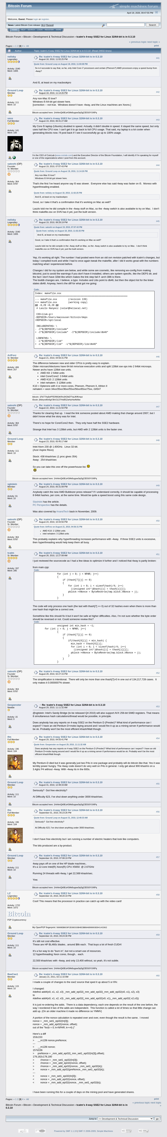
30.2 (43, 25)
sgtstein (12, 484)
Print (156, 45)
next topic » (153, 41)
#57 (158, 857)
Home (14, 30)
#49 (158, 485)
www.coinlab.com (64, 155)
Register (49, 30)
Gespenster (14, 704)
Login (40, 30)
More (58, 30)
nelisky (11, 56)
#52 (158, 673)
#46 (158, 357)
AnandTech (62, 511)
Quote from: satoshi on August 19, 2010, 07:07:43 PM (58, 227)
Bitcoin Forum (13, 36)
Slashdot (38, 501)
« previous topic (138, 41)
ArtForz (11, 355)
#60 (158, 975)
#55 (158, 784)
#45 (158, 221)
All (27, 46)
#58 (158, 895)
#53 (158, 706)
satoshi (11, 163)
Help (23, 30)
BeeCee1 (12, 974)
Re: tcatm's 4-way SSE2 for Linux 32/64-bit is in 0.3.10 (70, 56)
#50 (158, 521)
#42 (158, 92)
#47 (158, 407)
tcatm (10, 552)
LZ (9, 893)
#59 (158, 935)
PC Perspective (41, 505)
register (45, 19)
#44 (158, 165)
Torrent (50, 25)
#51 (158, 554)
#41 (158, 58)
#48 (158, 440)
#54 (158, 738)
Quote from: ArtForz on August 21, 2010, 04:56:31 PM (58, 527)
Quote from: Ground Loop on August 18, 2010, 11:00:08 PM (61, 64)
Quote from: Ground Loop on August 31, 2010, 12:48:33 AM (61, 818)
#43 (158, 120)
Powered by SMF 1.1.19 (65, 1131)
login (36, 19)
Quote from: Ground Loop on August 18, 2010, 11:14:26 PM (61, 171)
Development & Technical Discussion (53, 36)
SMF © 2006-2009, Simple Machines (96, 1131)
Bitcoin (27, 36)
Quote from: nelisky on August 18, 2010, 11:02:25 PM (58, 193)
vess (10, 118)
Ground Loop (15, 90)
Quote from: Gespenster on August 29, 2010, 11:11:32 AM (60, 744)
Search (31, 30)
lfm (9, 736)
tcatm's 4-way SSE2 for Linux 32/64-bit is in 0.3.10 (105, 36)
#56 (158, 812)
